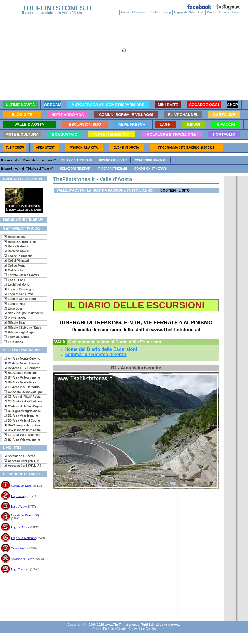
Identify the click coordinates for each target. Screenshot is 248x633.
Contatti (154, 12)
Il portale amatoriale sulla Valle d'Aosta (52, 13)
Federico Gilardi (114, 628)
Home (125, 12)
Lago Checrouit (20, 569)
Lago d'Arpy (18, 506)
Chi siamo (139, 12)
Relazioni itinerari (76, 160)
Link (201, 12)
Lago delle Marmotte (23, 538)
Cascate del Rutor (21, 485)
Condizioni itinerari (151, 160)
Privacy (224, 12)
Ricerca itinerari (113, 160)
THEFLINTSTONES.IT (57, 8)
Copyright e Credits (142, 628)
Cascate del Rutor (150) (25, 515)
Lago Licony (18, 496)
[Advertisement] (21, 598)
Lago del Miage (20, 527)
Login (236, 12)
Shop (167, 12)
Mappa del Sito (184, 12)
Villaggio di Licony (22, 558)
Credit (211, 12)
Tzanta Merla (19, 548)
